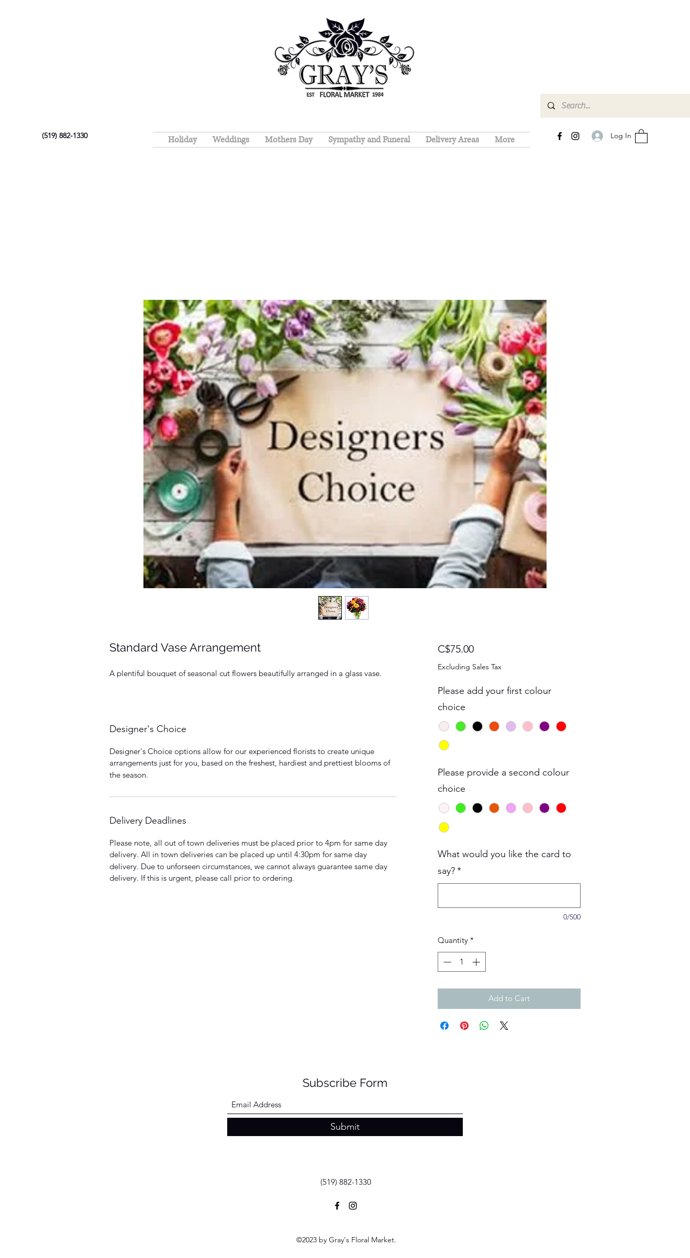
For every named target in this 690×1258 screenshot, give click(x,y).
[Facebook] (559, 136)
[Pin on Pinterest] (464, 1025)
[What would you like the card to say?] (509, 895)
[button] (641, 135)
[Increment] (477, 962)
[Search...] (619, 106)
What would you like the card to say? (504, 862)
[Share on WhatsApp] (484, 1025)
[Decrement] (446, 962)
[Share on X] (504, 1025)
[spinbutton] (461, 962)
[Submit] (345, 1127)
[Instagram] (575, 136)
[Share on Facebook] (444, 1025)
